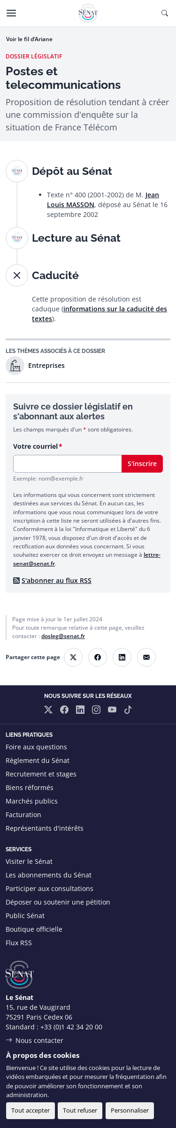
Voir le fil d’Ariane (29, 39)
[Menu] (11, 13)
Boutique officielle (34, 929)
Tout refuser (80, 1110)
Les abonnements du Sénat (49, 874)
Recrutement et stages (41, 773)
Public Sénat (25, 915)
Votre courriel (35, 446)
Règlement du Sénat (37, 760)
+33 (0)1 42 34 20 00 (71, 1026)
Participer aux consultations (49, 888)
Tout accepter (30, 1110)
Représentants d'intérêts (45, 828)
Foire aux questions (36, 746)
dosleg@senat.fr (63, 636)
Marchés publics (32, 801)
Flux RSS (19, 942)
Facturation (23, 814)
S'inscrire (142, 463)
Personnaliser (130, 1110)
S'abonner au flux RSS (57, 580)
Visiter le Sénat (29, 861)
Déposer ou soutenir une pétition (58, 902)
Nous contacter (39, 1040)
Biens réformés (30, 787)
